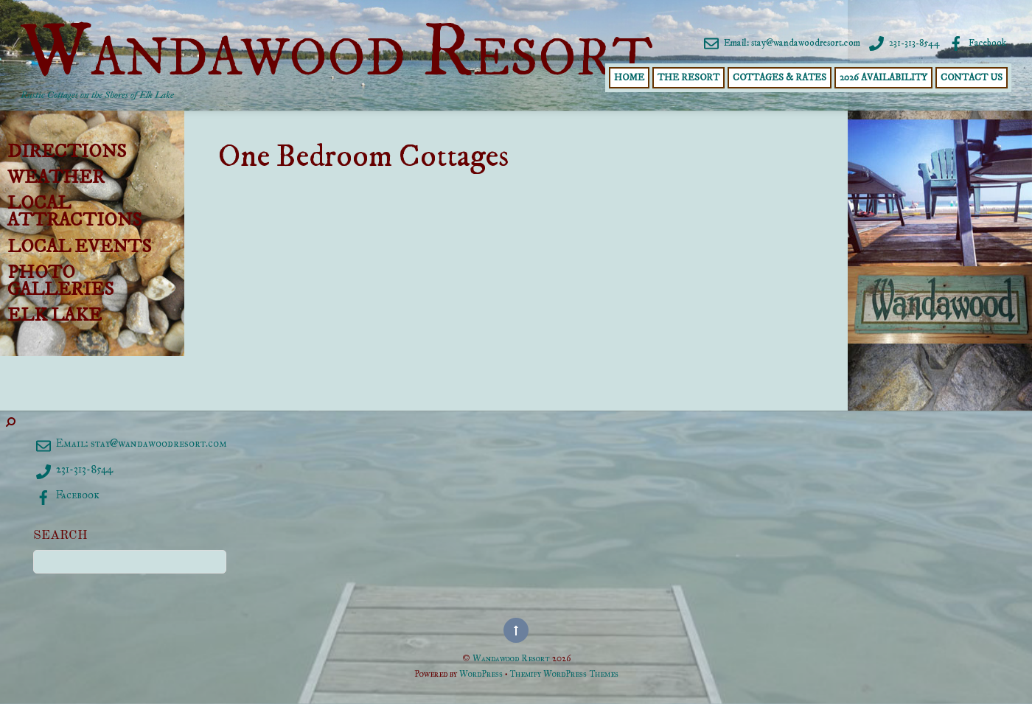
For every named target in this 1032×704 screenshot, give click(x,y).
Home (629, 77)
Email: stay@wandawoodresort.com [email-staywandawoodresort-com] (780, 43)
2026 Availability (883, 77)
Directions (66, 152)
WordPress (481, 673)
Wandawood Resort (511, 657)
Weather (56, 177)
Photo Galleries (60, 281)
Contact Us (972, 77)
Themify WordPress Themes (563, 673)
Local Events (79, 247)
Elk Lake (54, 315)
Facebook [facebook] (976, 43)
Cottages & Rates (779, 77)
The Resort (688, 77)
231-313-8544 (903, 43)
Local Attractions (74, 212)
